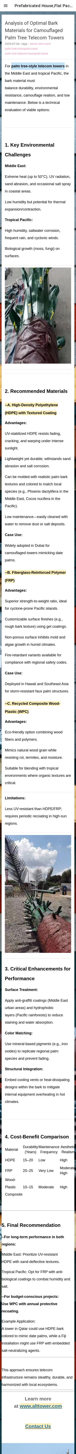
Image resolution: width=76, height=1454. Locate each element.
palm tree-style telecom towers (38, 66)
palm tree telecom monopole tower (26, 53)
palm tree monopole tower (21, 48)
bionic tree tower (40, 43)
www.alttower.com (41, 1406)
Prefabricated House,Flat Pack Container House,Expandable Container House (44, 5)
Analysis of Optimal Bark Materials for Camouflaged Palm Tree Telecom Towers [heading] (34, 30)
